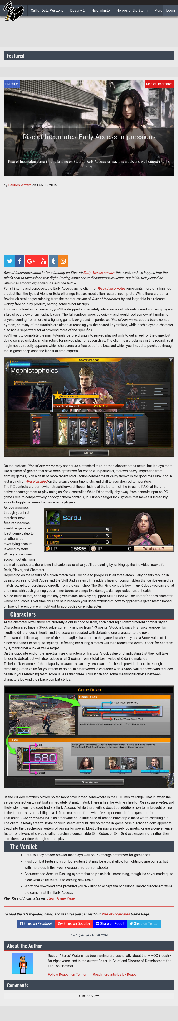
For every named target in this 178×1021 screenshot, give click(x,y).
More (158, 10)
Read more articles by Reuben (115, 974)
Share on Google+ (74, 923)
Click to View (89, 996)
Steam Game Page (61, 898)
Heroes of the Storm (132, 10)
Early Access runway (99, 273)
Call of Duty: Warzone (47, 10)
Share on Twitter (144, 923)
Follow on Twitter (67, 974)
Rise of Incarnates (115, 914)
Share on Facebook (36, 923)
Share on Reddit (110, 923)
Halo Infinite (100, 10)
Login (170, 10)
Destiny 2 (77, 10)
